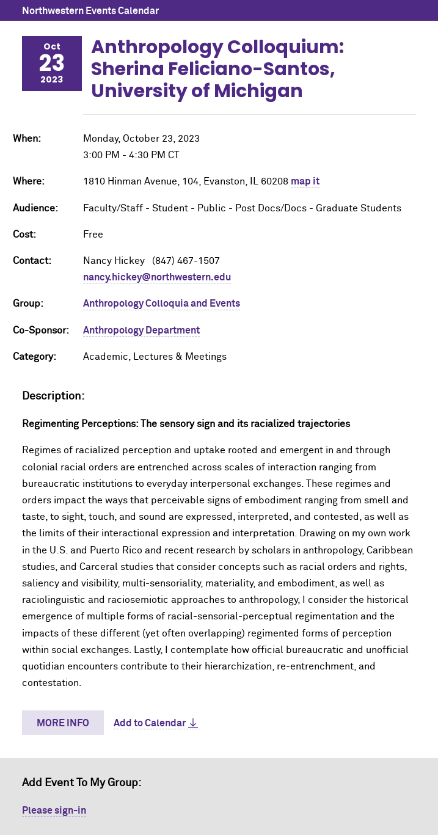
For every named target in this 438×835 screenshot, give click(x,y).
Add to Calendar (150, 723)
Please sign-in (54, 810)
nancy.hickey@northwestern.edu (157, 277)
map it (305, 181)
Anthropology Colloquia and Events (161, 303)
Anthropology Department (141, 330)
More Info (63, 723)
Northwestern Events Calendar (90, 11)
